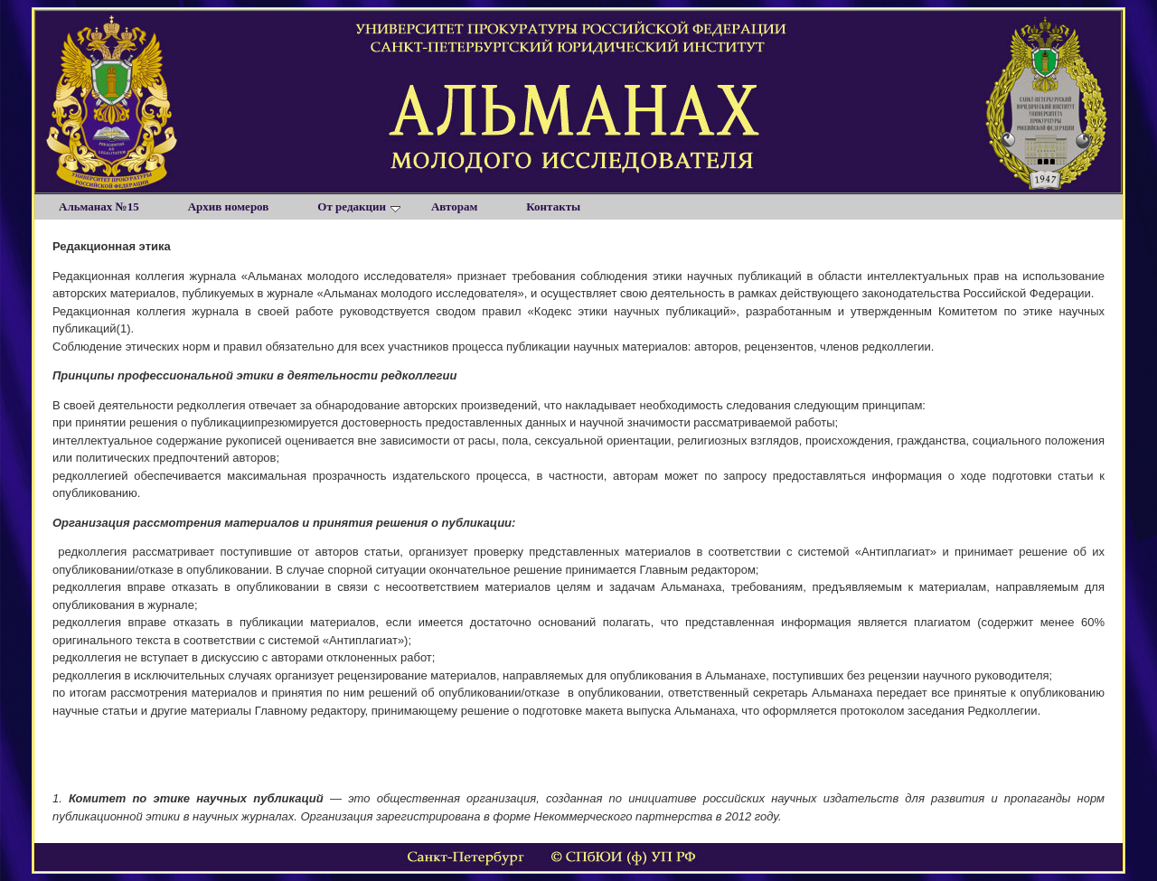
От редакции (358, 206)
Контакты (553, 206)
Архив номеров (228, 206)
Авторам (454, 206)
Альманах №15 (99, 206)
